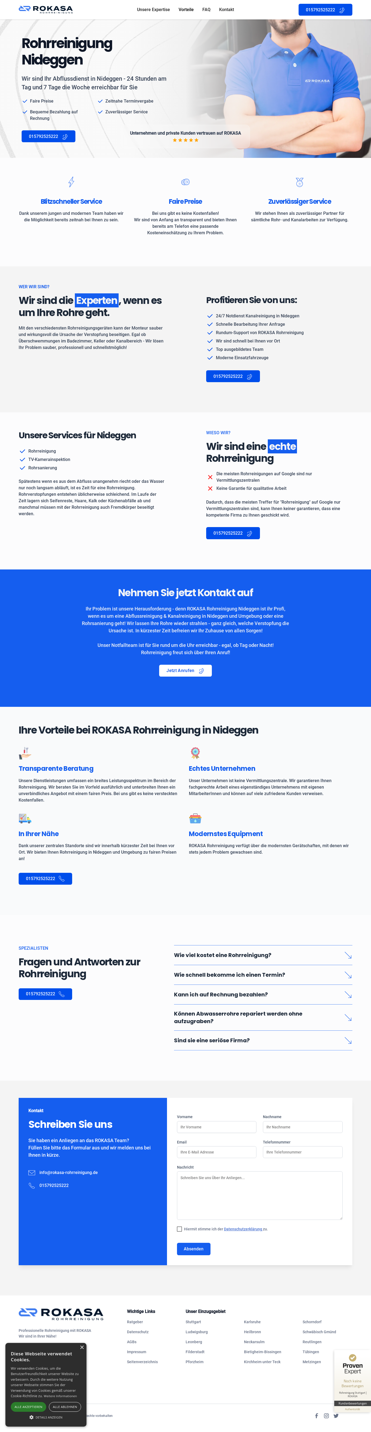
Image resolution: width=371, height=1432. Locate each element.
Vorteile (186, 9)
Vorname (185, 1117)
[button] (46, 1417)
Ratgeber (135, 1322)
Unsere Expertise (153, 9)
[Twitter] (336, 1416)
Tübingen (311, 1352)
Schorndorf (312, 1322)
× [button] (82, 1348)
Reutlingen (312, 1342)
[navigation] (68, 1314)
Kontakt (226, 9)
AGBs (131, 1342)
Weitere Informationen (60, 1396)
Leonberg (194, 1342)
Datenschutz (138, 1332)
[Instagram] (326, 1416)
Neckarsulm (254, 1342)
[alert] (45, 1385)
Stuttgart (193, 1322)
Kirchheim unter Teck (262, 1362)
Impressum (136, 1352)
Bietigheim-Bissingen (262, 1352)
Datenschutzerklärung (243, 1229)
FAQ (206, 9)
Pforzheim (194, 1362)
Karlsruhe (252, 1322)
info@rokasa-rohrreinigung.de (68, 1172)
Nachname (272, 1117)
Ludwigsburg (197, 1332)
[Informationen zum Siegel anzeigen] (352, 1409)
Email (182, 1142)
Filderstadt (195, 1352)
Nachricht (185, 1167)
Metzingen (312, 1362)
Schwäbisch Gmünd (319, 1332)
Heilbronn (252, 1332)
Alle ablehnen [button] (65, 1407)
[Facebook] (316, 1416)
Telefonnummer (276, 1142)
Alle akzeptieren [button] (28, 1407)
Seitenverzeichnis (142, 1362)
